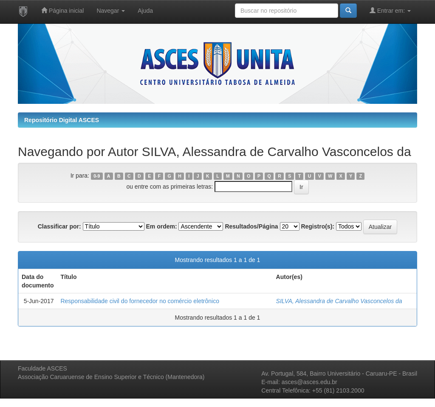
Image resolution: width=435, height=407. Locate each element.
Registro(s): (317, 226)
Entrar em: (390, 10)
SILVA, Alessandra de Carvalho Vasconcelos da (339, 301)
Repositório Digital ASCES (61, 120)
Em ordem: (161, 226)
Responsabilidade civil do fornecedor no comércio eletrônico (139, 301)
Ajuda (145, 10)
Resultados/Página (251, 226)
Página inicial (62, 10)
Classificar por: (59, 226)
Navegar (110, 10)
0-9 (96, 175)
